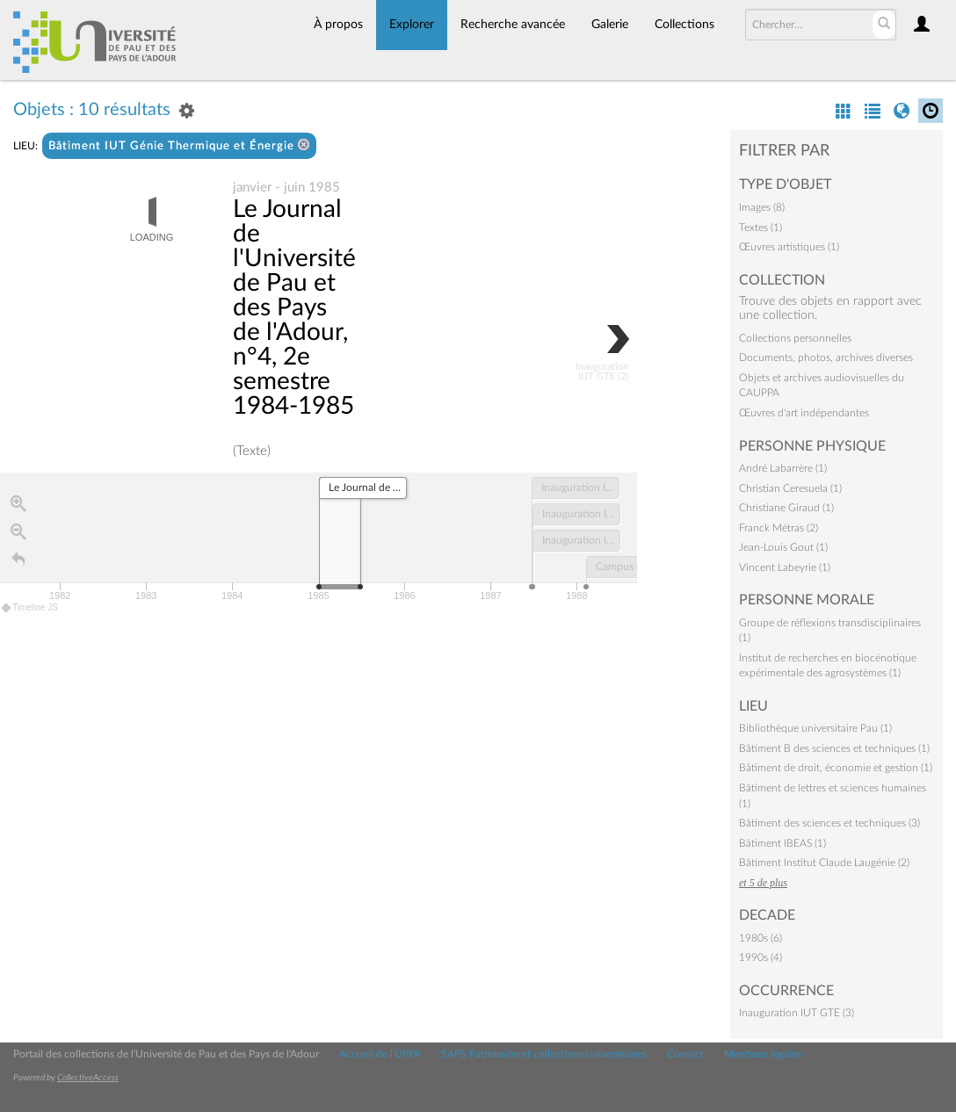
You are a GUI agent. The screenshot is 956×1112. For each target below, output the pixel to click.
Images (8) (762, 207)
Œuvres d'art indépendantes (804, 413)
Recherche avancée (512, 24)
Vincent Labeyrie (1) (784, 567)
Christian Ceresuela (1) (790, 488)
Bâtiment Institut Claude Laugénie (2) (824, 862)
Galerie (609, 24)
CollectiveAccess (88, 1077)
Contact (685, 1054)
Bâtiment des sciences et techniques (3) (829, 823)
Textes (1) (760, 227)
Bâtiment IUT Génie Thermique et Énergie (179, 145)
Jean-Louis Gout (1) (783, 547)
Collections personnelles (795, 338)
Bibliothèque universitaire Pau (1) (815, 728)
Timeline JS (30, 608)
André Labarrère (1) (783, 468)
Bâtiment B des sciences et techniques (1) (834, 748)
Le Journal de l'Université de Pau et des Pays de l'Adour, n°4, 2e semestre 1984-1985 (294, 308)
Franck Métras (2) (778, 528)
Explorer (411, 24)
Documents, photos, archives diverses (826, 357)
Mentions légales (762, 1054)
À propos (338, 24)
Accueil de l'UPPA (380, 1054)
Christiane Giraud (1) (786, 507)
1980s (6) (760, 938)
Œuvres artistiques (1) (789, 247)
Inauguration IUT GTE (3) (796, 1012)
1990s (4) (760, 957)
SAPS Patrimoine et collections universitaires (544, 1054)
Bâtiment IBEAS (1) (782, 843)
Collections (684, 24)
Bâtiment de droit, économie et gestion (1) (835, 767)
